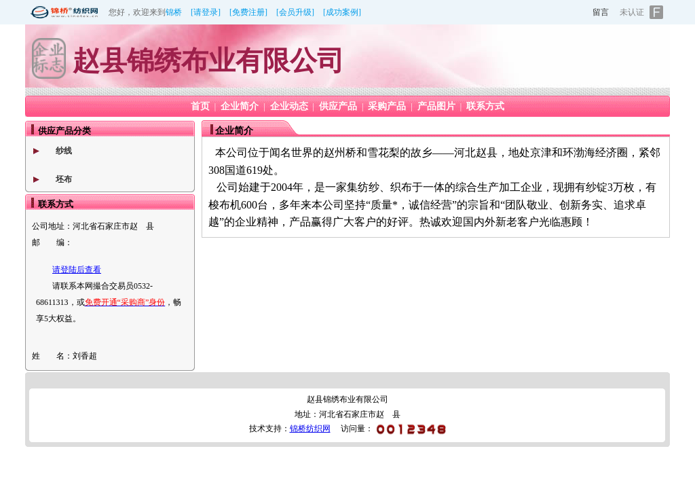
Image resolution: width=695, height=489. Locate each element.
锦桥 (174, 12)
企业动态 (289, 106)
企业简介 (240, 106)
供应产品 (338, 106)
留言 (601, 12)
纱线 (64, 151)
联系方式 (485, 106)
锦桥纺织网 (310, 428)
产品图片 (436, 106)
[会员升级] (295, 12)
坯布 (64, 179)
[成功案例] (342, 12)
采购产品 (387, 106)
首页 (200, 106)
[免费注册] (248, 12)
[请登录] (206, 12)
